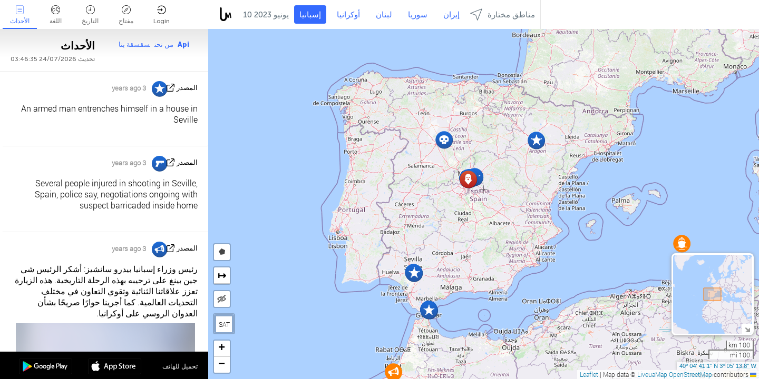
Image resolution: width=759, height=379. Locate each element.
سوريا (417, 14)
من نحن (163, 44)
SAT (224, 324)
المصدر (187, 88)
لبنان (384, 14)
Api (183, 44)
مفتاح (126, 15)
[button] (682, 243)
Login (161, 15)
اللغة (56, 15)
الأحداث (20, 15)
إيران (451, 14)
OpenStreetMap (690, 374)
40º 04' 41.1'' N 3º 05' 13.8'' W (717, 366)
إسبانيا (310, 14)
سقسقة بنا (134, 44)
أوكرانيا (348, 14)
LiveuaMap (652, 374)
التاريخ (90, 15)
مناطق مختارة (502, 14)
